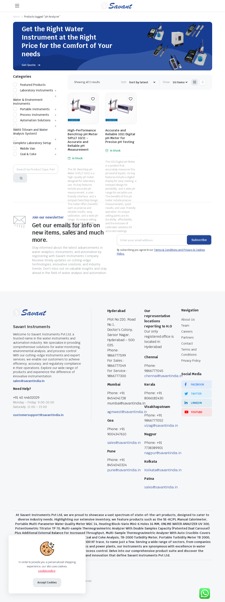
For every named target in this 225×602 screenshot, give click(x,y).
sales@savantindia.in (29, 381)
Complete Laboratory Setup (32, 141)
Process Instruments (31, 115)
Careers (187, 331)
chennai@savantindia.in (163, 376)
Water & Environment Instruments (28, 100)
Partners (187, 337)
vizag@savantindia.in (161, 425)
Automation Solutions (32, 120)
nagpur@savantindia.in (162, 453)
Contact (187, 343)
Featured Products (29, 85)
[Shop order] (142, 82)
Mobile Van (24, 148)
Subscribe (199, 240)
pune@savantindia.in (124, 470)
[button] (93, 99)
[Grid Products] (194, 82)
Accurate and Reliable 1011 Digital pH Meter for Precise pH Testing (120, 136)
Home (16, 16)
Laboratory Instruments (33, 90)
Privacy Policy (191, 361)
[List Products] (202, 82)
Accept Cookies (47, 582)
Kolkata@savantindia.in (163, 470)
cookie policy (47, 571)
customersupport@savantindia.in (38, 415)
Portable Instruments (31, 109)
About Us (188, 319)
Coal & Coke (25, 154)
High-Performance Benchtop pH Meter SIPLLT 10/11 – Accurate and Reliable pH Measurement (83, 140)
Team (185, 325)
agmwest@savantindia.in (127, 412)
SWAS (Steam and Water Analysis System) (30, 129)
